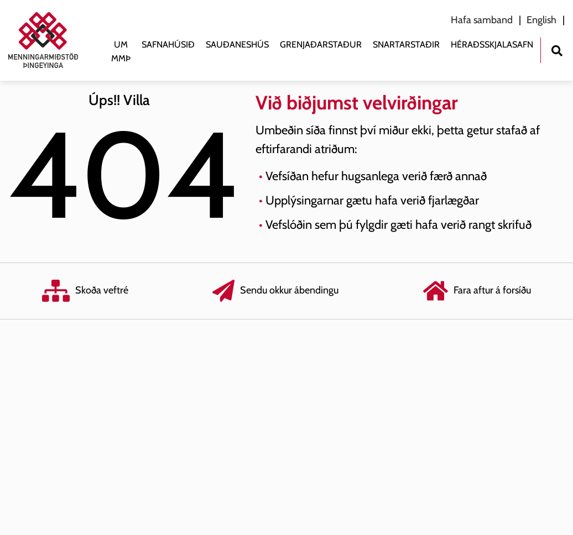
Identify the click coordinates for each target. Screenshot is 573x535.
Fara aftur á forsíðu (477, 291)
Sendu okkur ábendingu (275, 291)
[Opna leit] (556, 49)
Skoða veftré (85, 291)
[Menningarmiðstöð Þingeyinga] (48, 40)
